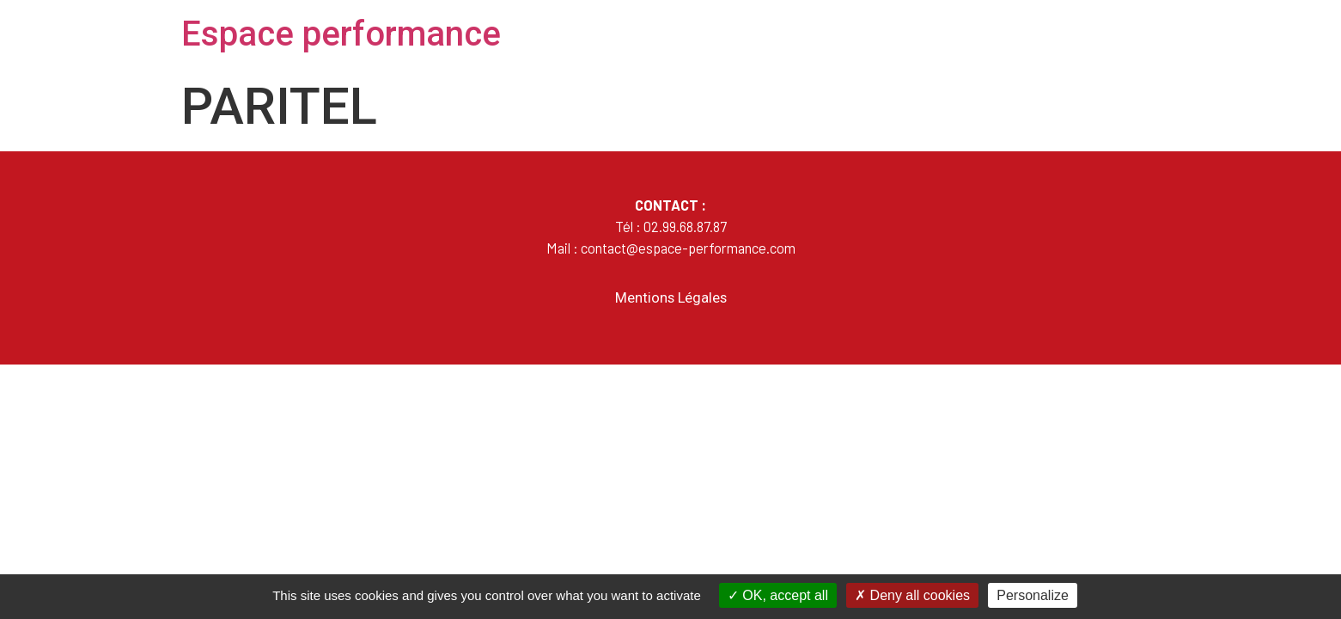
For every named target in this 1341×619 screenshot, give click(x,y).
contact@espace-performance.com (688, 247)
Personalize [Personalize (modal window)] (1033, 595)
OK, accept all (778, 595)
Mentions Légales (671, 298)
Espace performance (341, 34)
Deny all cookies (912, 595)
